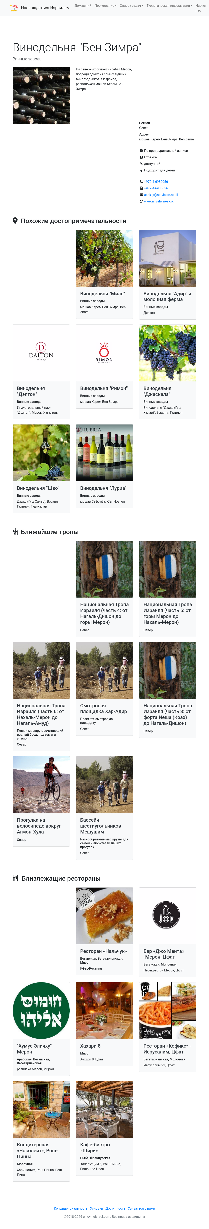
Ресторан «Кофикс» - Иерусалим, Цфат (167, 1049)
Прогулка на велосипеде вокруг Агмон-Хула (39, 826)
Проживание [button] (104, 6)
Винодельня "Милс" (102, 294)
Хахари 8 (90, 1046)
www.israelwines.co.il (159, 201)
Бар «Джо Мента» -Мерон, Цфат (163, 954)
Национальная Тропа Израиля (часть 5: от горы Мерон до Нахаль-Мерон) (167, 613)
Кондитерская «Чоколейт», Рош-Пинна (37, 1150)
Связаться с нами (141, 1208)
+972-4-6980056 (156, 182)
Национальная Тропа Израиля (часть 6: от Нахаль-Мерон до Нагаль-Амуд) (41, 714)
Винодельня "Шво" (38, 488)
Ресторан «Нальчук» (103, 951)
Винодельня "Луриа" (103, 488)
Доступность (115, 1208)
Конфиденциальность (71, 1208)
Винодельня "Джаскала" (157, 391)
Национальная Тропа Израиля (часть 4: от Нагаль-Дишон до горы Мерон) (104, 613)
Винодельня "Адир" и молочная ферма (167, 296)
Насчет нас (201, 8)
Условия (96, 1208)
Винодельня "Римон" (104, 388)
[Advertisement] (104, 28)
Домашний (82, 6)
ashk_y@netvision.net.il (161, 195)
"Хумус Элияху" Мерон (34, 1049)
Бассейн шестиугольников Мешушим (100, 826)
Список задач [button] (130, 6)
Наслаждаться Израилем (45, 7)
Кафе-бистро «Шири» (95, 1147)
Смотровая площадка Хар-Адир (103, 709)
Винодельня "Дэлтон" (31, 391)
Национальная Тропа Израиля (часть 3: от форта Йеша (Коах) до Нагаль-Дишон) (167, 714)
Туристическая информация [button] (168, 6)
